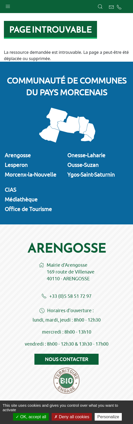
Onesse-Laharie (86, 155)
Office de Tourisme (28, 209)
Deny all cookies (71, 417)
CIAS (10, 190)
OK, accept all (31, 417)
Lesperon (16, 165)
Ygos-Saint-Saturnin (91, 174)
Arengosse (18, 155)
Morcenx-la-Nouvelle (30, 174)
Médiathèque (21, 199)
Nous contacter (66, 359)
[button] (7, 5)
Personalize (108, 417)
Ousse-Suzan (83, 165)
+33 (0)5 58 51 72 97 (66, 296)
